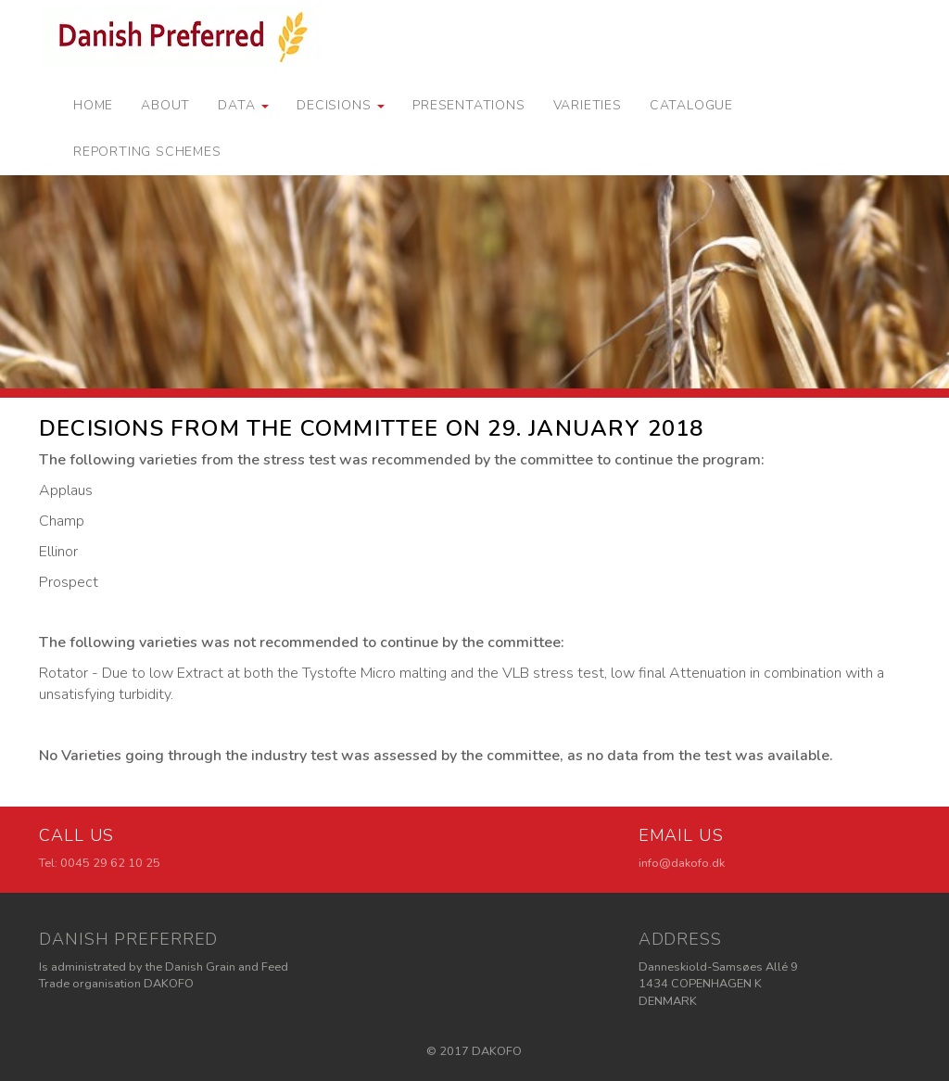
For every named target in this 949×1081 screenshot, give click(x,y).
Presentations (468, 105)
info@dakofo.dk (682, 863)
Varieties (587, 105)
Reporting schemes (147, 151)
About (165, 105)
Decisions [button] (341, 105)
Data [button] (243, 105)
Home (93, 105)
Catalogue (691, 105)
